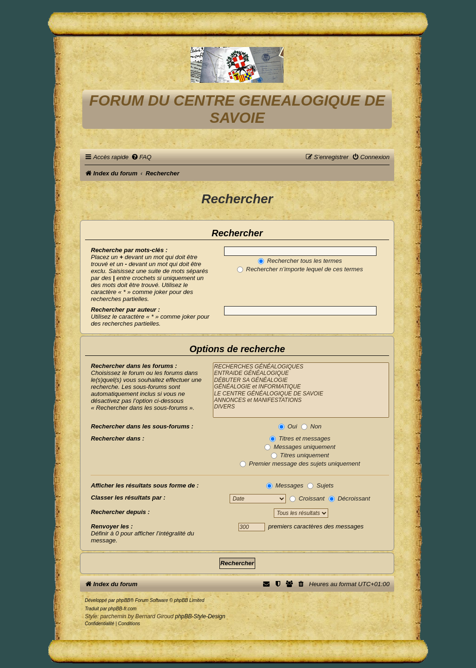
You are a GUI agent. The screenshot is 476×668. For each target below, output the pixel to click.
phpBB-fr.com (122, 608)
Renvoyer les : (111, 526)
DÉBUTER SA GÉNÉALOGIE (301, 380)
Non (311, 426)
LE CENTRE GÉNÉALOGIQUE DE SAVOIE (301, 393)
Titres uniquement (300, 455)
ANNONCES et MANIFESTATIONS (301, 400)
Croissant (307, 498)
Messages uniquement (299, 446)
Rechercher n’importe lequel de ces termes (300, 269)
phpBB (123, 600)
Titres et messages (300, 438)
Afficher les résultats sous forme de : (144, 485)
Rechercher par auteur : (125, 309)
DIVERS (301, 406)
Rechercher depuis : (120, 511)
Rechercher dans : (117, 438)
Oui (287, 426)
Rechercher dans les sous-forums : (142, 426)
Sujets (320, 485)
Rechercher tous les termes (300, 260)
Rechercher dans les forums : (134, 365)
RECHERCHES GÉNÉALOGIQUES (301, 366)
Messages (285, 485)
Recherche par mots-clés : (129, 250)
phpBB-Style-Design (200, 616)
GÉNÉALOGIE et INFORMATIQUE (301, 386)
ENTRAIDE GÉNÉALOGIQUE (301, 373)
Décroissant (349, 498)
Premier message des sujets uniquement (300, 463)
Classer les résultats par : (128, 497)
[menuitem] (141, 157)
